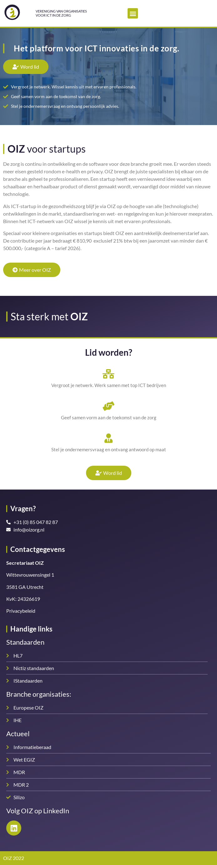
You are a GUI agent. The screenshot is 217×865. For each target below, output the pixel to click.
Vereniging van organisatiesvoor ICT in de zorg (61, 13)
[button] (133, 13)
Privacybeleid (20, 611)
